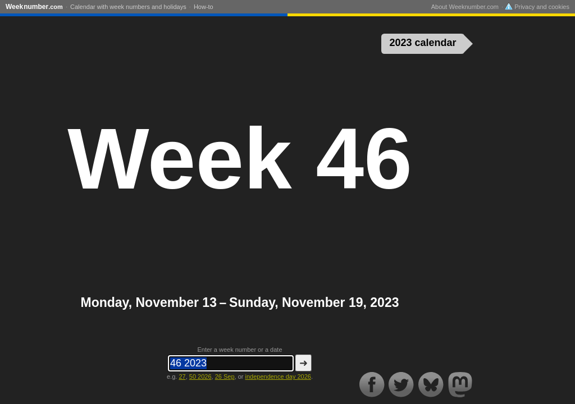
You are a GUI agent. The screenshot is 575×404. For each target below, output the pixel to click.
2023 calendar (423, 42)
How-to (203, 6)
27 (182, 376)
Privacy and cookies (537, 6)
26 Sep (225, 376)
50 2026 (200, 376)
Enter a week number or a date (239, 349)
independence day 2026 (278, 376)
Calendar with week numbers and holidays (128, 6)
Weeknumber (34, 7)
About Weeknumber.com (465, 6)
